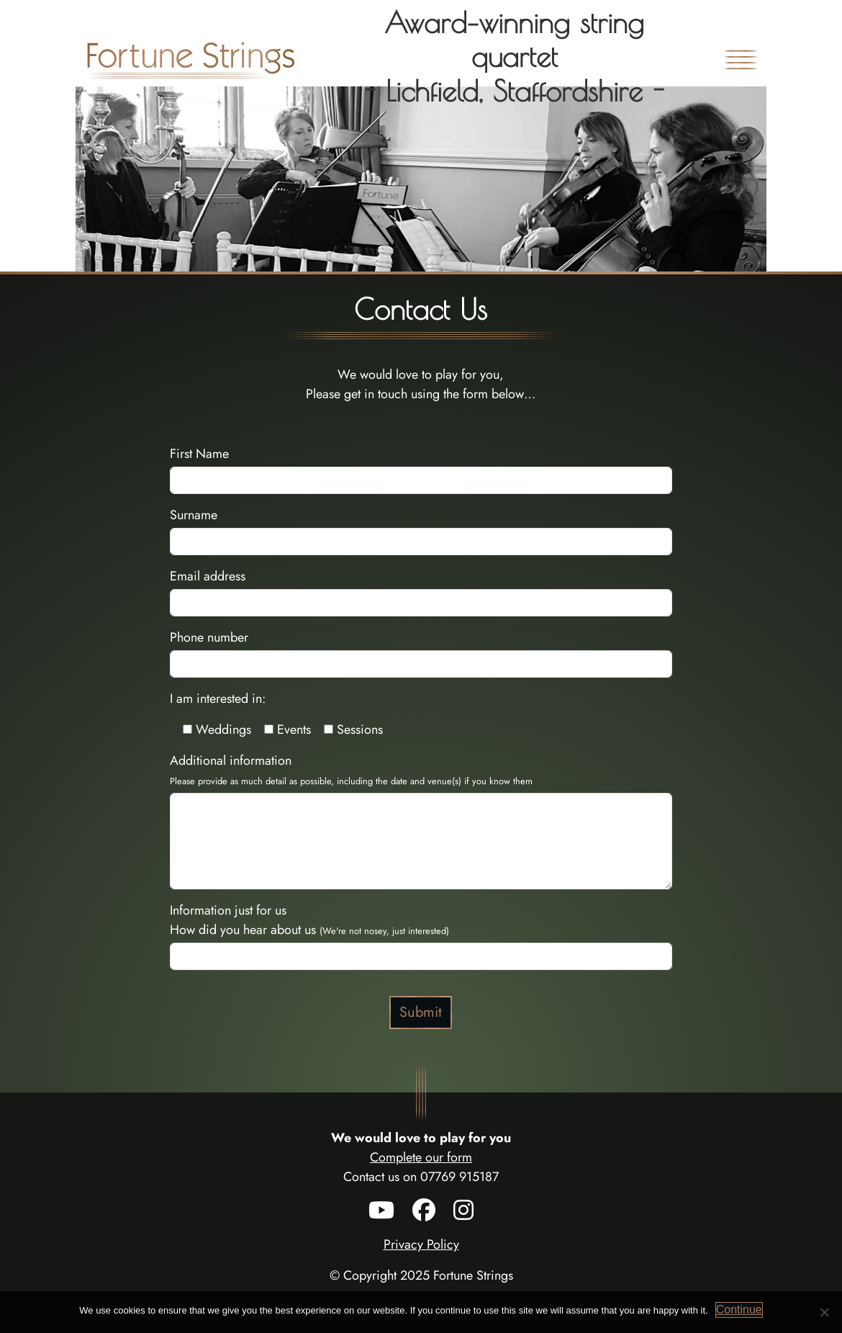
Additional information (351, 769)
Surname (193, 515)
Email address (207, 576)
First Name (199, 453)
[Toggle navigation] (740, 59)
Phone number (209, 637)
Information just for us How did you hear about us (309, 920)
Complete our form (421, 1157)
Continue (739, 1309)
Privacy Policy (421, 1244)
